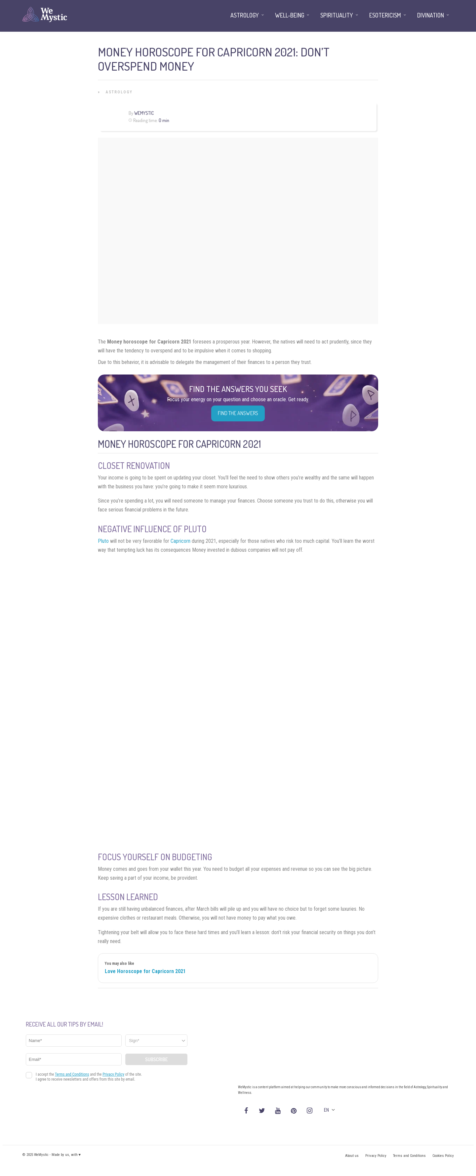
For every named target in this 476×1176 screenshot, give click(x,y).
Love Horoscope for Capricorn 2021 (145, 971)
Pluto (103, 541)
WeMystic (144, 113)
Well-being (289, 15)
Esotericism (385, 15)
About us (352, 1156)
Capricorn (180, 541)
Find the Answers (238, 413)
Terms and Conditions (409, 1156)
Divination (430, 15)
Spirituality (336, 15)
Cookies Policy (443, 1156)
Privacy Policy (375, 1156)
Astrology (119, 92)
